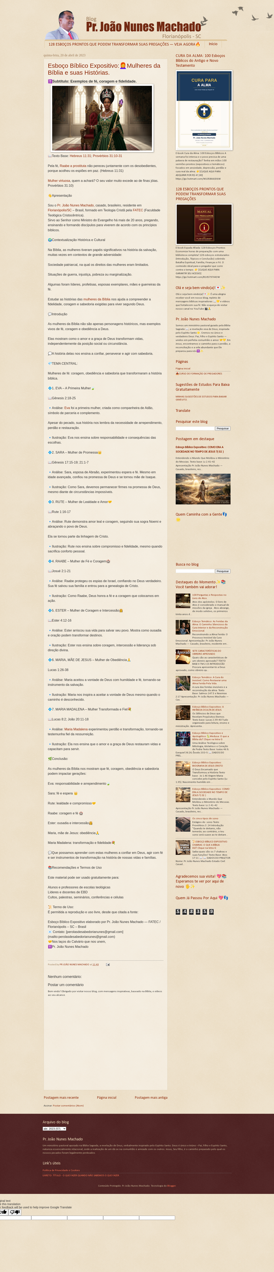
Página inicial (106, 1098)
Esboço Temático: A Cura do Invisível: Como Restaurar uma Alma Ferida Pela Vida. (209, 680)
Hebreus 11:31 (80, 156)
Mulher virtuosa (59, 181)
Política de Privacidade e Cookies (61, 1170)
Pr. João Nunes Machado (75, 206)
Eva (67, 408)
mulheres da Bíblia (96, 300)
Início (213, 44)
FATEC (138, 210)
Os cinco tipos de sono (205, 818)
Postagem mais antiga (151, 1098)
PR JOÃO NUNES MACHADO (75, 964)
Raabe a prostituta (73, 166)
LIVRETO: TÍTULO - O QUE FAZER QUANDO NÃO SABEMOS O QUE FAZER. (81, 1175)
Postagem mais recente (61, 1098)
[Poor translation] (14, 1212)
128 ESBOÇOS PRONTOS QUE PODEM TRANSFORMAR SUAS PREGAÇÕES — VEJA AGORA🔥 (124, 45)
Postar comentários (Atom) (68, 1105)
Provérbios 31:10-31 (107, 156)
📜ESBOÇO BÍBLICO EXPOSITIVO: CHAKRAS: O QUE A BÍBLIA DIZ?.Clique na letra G (210, 844)
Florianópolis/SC (60, 210)
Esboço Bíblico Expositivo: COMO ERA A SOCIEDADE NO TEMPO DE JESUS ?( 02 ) (211, 792)
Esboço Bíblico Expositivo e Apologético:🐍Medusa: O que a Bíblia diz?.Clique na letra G (210, 736)
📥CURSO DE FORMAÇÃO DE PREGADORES (199, 373)
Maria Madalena (76, 730)
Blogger (171, 1186)
